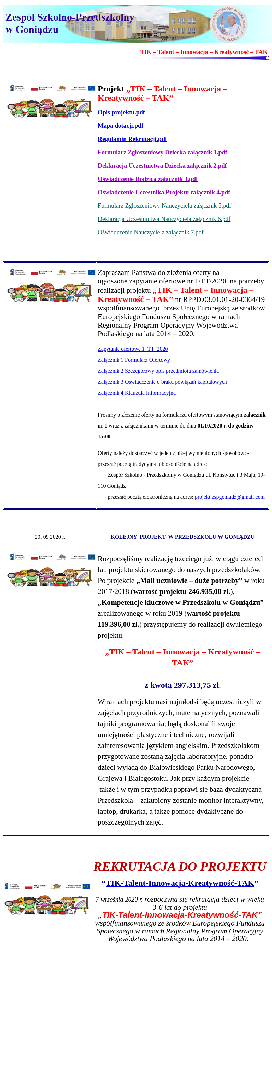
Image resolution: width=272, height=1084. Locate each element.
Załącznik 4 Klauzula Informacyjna (137, 393)
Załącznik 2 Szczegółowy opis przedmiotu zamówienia (158, 371)
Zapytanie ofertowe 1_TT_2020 (133, 349)
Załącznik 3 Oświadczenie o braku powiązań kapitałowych (162, 382)
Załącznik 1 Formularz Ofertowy (134, 360)
